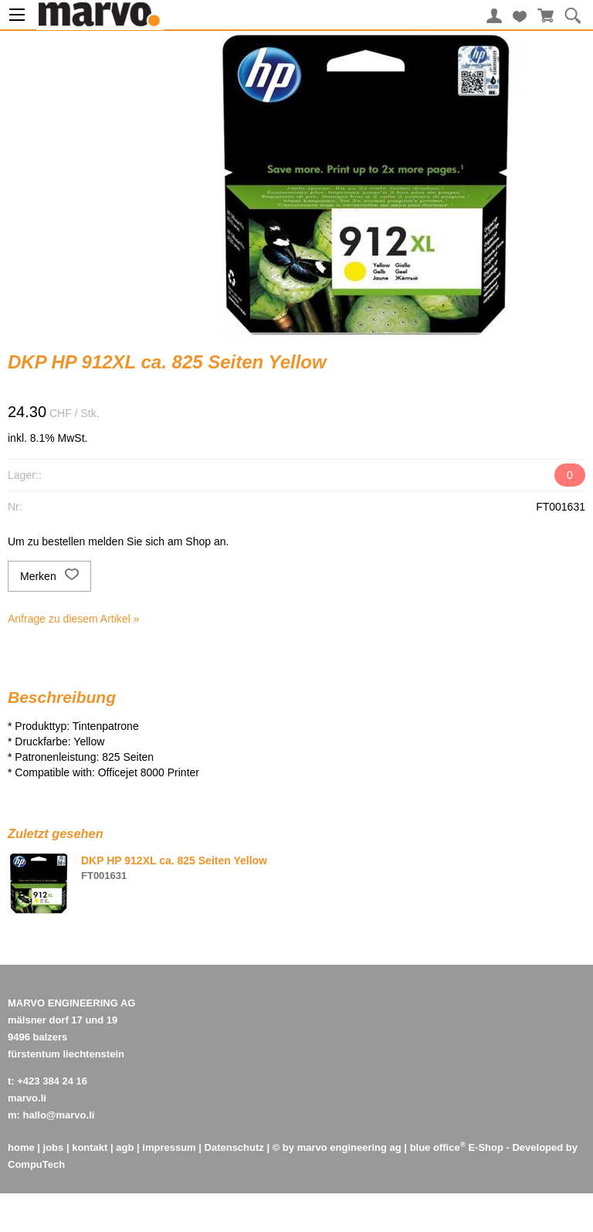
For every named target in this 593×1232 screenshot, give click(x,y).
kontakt (89, 1147)
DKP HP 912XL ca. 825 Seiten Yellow (174, 860)
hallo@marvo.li (59, 1115)
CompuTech (36, 1164)
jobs (53, 1147)
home (21, 1147)
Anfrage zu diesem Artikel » (73, 619)
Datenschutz (234, 1147)
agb (125, 1147)
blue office (438, 1147)
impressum (168, 1147)
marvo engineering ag (349, 1147)
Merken (49, 576)
